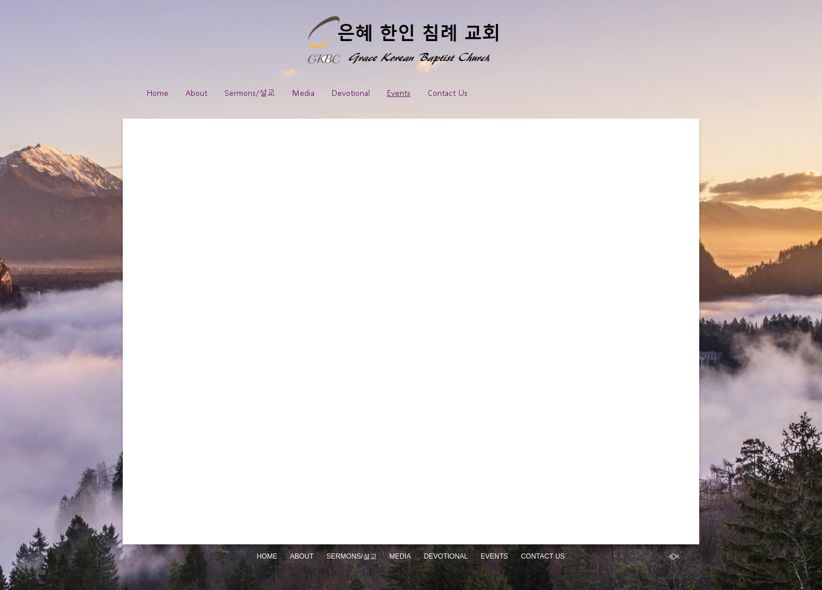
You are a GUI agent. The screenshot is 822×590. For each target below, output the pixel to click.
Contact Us (448, 92)
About (196, 92)
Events (398, 92)
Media (303, 92)
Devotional (351, 92)
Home (157, 92)
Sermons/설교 (249, 92)
